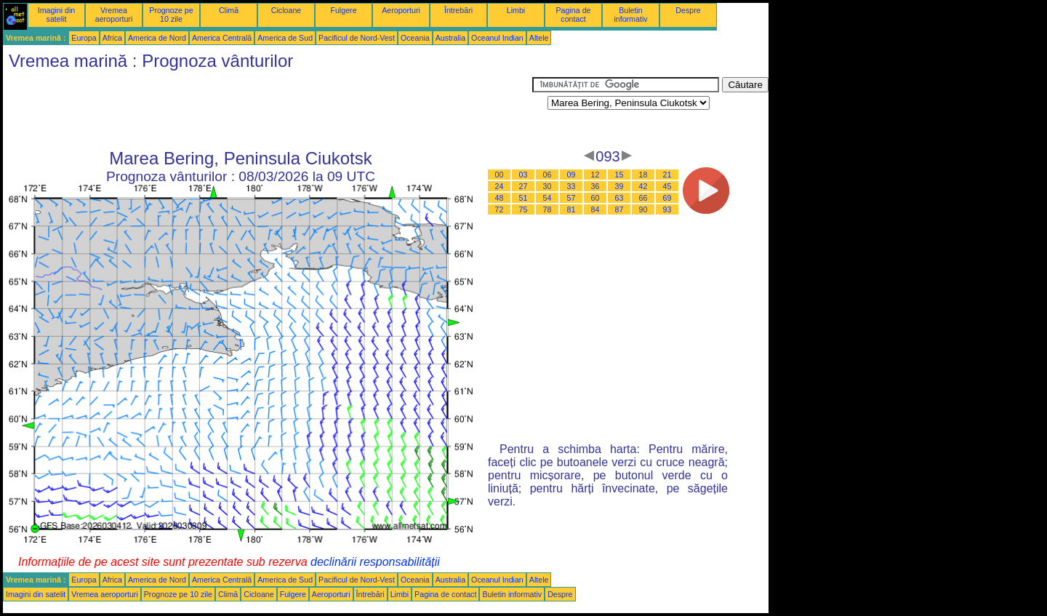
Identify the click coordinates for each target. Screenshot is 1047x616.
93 (667, 209)
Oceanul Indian (497, 37)
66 (643, 197)
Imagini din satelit (57, 14)
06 (547, 174)
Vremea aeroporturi (114, 14)
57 (571, 197)
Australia (450, 37)
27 (523, 186)
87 (619, 209)
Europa (83, 37)
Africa (112, 37)
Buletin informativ (630, 14)
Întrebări (458, 10)
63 (619, 197)
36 (595, 186)
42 (643, 186)
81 (571, 209)
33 (571, 186)
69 (667, 197)
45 (667, 186)
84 (595, 209)
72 (499, 209)
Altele (539, 37)
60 (595, 197)
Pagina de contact (573, 14)
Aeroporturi (401, 10)
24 (499, 186)
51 (523, 197)
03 (523, 174)
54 (547, 197)
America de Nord (157, 37)
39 (619, 186)
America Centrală (222, 37)
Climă (228, 10)
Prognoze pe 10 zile (171, 14)
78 (547, 209)
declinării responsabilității (375, 562)
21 (667, 174)
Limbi (516, 10)
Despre (687, 10)
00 (499, 174)
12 (595, 174)
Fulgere (343, 10)
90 (643, 209)
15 (619, 174)
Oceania (415, 37)
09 (571, 174)
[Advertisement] (267, 110)
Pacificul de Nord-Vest (356, 37)
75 (523, 209)
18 (643, 174)
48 (499, 197)
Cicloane (286, 10)
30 (547, 186)
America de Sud (285, 37)
